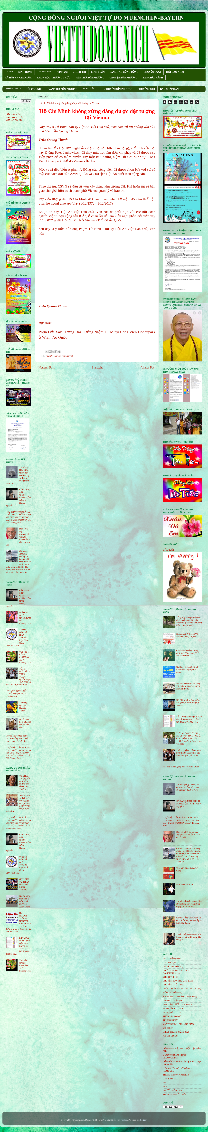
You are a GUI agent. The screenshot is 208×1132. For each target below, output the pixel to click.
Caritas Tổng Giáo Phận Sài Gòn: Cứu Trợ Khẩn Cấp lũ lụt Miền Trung (188, 920)
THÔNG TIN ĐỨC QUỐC (175, 1094)
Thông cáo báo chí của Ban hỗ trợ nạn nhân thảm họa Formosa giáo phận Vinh (188, 753)
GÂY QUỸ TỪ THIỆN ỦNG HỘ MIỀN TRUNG (24, 884)
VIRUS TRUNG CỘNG (174, 1032)
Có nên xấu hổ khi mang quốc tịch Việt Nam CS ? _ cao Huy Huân (188, 653)
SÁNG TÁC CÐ (91, 88)
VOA (165, 1086)
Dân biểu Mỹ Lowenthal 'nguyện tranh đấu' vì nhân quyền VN (188, 834)
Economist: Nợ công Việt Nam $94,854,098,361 (187, 635)
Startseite (97, 367)
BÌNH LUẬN (98, 72)
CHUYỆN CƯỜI (152, 72)
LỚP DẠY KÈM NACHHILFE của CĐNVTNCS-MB (14, 117)
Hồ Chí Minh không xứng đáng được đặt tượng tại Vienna (188, 703)
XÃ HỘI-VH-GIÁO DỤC (18, 77)
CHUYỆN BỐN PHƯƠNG (124, 77)
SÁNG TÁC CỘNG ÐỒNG (124, 72)
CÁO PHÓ (167, 962)
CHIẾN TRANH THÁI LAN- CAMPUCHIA (176, 971)
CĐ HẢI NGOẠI (53, 356)
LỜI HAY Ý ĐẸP (171, 1000)
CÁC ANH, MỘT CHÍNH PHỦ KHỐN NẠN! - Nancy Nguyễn (188, 803)
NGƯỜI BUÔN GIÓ (172, 1090)
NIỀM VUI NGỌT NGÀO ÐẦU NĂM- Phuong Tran (25, 617)
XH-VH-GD (168, 1036)
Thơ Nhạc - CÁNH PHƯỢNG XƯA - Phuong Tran (24, 657)
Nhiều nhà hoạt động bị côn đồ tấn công (25, 723)
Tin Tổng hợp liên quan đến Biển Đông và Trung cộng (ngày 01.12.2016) (188, 904)
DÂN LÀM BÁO (170, 1078)
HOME (9, 71)
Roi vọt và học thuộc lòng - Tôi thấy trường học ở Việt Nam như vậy (188, 686)
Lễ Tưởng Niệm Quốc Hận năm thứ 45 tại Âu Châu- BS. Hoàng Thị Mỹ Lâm (189, 719)
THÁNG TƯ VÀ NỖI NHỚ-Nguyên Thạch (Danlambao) (16, 694)
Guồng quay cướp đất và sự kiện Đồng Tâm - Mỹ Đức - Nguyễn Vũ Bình (17, 738)
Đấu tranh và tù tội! (185, 884)
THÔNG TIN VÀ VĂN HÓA (176, 1075)
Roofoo (124, 1120)
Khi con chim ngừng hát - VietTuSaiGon (181, 766)
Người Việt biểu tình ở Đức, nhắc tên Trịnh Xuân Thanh (24, 901)
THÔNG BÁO (13, 88)
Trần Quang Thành (53, 306)
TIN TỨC (62, 72)
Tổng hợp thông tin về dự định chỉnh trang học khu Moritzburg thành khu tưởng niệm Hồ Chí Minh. (189, 621)
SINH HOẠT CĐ (170, 1012)
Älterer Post (148, 367)
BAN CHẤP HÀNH (152, 77)
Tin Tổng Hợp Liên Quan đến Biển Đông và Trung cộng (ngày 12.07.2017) (187, 787)
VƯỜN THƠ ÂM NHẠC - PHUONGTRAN (175, 1056)
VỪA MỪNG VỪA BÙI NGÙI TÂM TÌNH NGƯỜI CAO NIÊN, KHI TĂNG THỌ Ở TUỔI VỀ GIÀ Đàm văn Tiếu (189, 738)
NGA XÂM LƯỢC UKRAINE (177, 1004)
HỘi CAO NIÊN (170, 992)
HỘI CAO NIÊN (175, 72)
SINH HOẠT (25, 72)
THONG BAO (44, 71)
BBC (165, 1082)
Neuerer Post (46, 367)
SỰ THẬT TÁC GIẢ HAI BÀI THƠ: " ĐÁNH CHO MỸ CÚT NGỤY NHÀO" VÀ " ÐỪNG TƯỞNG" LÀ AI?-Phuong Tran (18, 517)
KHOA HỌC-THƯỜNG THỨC (53, 77)
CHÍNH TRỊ (79, 72)
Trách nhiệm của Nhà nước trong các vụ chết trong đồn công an (188, 937)
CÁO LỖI (168, 549)
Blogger (142, 1120)
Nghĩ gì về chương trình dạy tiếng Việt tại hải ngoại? (187, 669)
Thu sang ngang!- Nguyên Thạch (23, 706)
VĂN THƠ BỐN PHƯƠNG (89, 77)
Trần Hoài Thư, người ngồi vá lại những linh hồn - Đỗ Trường (24, 782)
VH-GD (166, 1028)
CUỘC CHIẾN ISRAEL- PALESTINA (180, 988)
